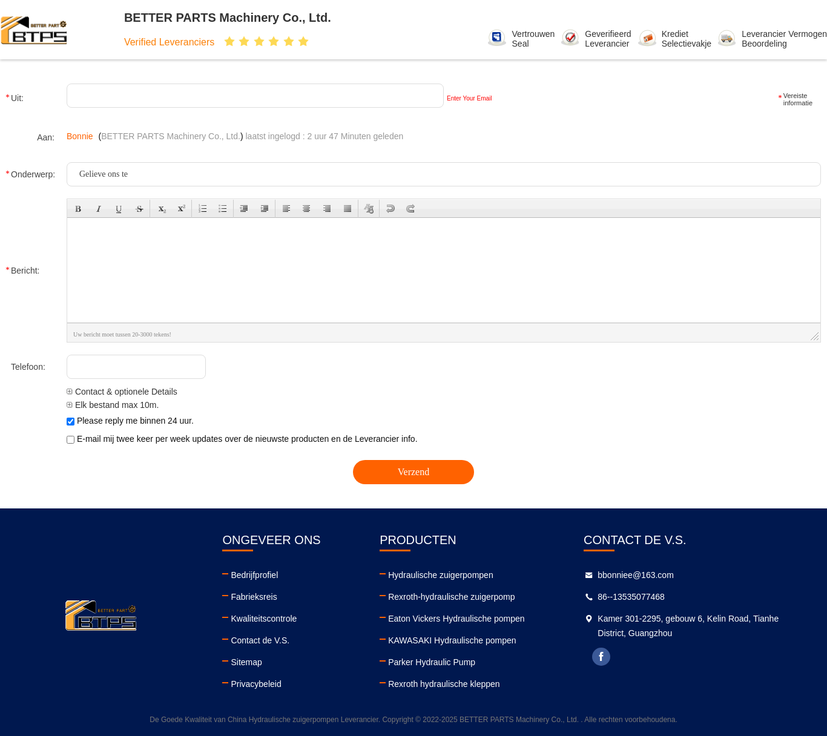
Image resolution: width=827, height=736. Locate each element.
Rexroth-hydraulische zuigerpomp (451, 597)
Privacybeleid (256, 684)
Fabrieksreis (254, 597)
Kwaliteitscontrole (264, 618)
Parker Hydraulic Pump (431, 662)
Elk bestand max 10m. (113, 405)
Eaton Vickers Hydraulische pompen (456, 618)
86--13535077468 (631, 597)
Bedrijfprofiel (254, 575)
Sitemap (246, 662)
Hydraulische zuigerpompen (440, 575)
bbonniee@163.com (636, 575)
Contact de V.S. (260, 640)
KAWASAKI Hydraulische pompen (452, 640)
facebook (601, 657)
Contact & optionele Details (122, 391)
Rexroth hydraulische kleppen (443, 684)
